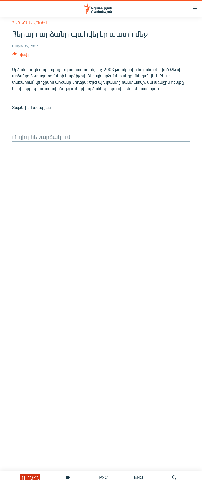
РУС (103, 477)
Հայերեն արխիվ (29, 22)
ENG (138, 477)
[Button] (20, 55)
